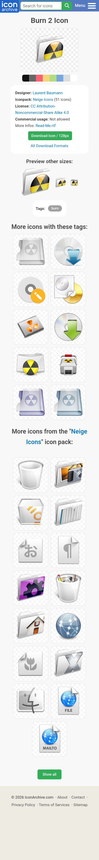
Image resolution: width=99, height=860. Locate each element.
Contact (78, 797)
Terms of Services (54, 804)
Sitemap (80, 804)
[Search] (67, 5)
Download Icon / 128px (50, 136)
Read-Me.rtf (45, 125)
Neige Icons (43, 99)
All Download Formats (49, 145)
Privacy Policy (23, 804)
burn (54, 208)
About (62, 797)
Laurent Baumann (48, 93)
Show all (49, 774)
